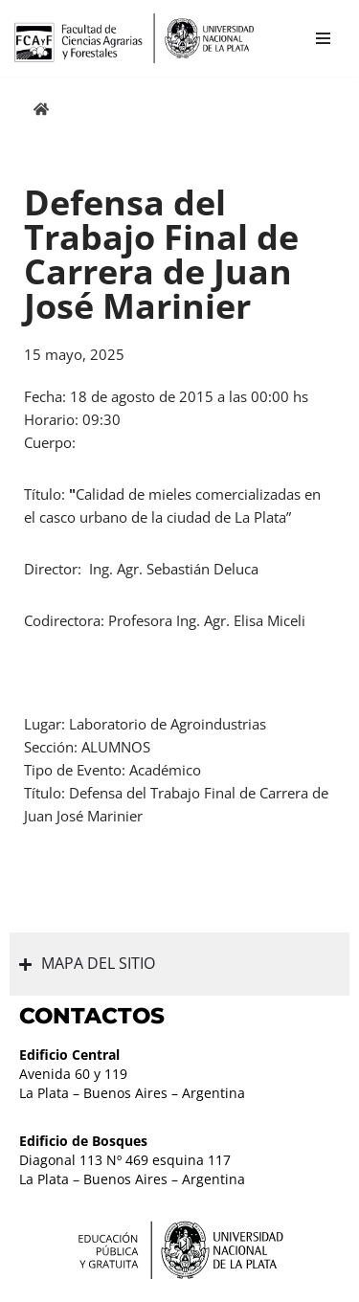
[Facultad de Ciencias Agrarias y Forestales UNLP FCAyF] (134, 38)
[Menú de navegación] (323, 38)
